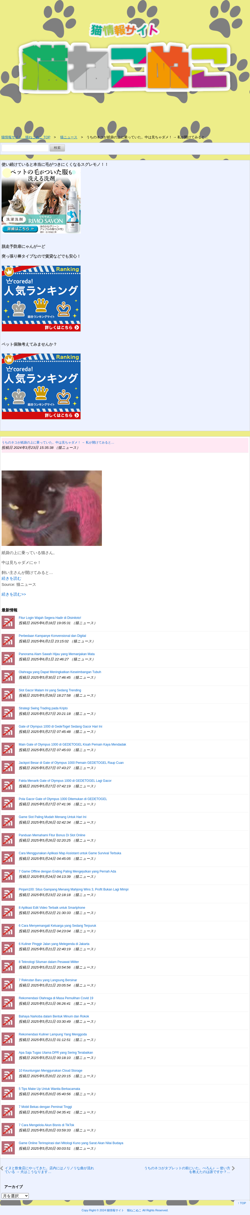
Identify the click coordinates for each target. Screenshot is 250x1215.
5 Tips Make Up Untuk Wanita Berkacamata (49, 1089)
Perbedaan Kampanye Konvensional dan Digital (52, 636)
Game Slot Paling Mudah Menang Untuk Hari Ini (52, 817)
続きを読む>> (14, 594)
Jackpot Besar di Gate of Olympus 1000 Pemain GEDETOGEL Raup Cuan (71, 763)
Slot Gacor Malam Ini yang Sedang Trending (50, 690)
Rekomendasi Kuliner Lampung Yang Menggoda (53, 1034)
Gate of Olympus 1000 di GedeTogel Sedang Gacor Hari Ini (60, 726)
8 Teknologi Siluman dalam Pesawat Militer (49, 962)
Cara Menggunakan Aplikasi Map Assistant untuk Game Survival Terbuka (70, 853)
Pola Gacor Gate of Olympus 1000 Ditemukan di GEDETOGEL (63, 799)
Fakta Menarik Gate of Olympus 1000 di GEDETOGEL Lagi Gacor (65, 781)
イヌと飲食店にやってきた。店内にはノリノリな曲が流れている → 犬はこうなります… (49, 1170)
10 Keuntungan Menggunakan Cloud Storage (50, 1070)
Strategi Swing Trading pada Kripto (43, 708)
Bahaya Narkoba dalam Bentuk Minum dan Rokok (54, 1016)
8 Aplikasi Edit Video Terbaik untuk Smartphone (52, 908)
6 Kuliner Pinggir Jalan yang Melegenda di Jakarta (54, 944)
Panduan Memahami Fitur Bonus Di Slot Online (52, 835)
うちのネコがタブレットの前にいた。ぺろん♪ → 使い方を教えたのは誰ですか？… (187, 1170)
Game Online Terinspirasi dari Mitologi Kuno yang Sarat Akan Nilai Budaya (71, 1143)
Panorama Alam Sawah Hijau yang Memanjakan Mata (57, 654)
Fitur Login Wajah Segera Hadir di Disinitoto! (50, 618)
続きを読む (11, 578)
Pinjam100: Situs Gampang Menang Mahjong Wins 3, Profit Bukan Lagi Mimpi (74, 889)
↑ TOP (242, 1203)
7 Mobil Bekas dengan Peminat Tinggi (45, 1107)
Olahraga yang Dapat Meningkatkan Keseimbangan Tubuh (60, 672)
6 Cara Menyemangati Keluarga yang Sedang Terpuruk (57, 926)
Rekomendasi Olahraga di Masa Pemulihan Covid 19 (56, 998)
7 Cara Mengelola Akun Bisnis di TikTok (46, 1125)
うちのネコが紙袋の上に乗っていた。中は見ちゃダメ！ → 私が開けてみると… (58, 442)
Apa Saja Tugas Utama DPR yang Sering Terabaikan (56, 1052)
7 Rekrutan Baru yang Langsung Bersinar (48, 980)
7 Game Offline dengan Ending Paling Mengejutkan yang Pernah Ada (67, 871)
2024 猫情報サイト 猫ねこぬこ (120, 1210)
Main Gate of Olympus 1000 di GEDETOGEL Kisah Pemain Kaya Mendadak (72, 744)
